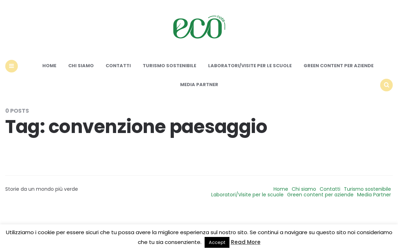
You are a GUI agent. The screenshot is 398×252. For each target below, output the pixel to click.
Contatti (118, 65)
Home (49, 65)
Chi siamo (81, 65)
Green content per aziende (339, 65)
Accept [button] (217, 242)
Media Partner (199, 84)
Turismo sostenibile (169, 65)
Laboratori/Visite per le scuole (250, 65)
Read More (246, 242)
